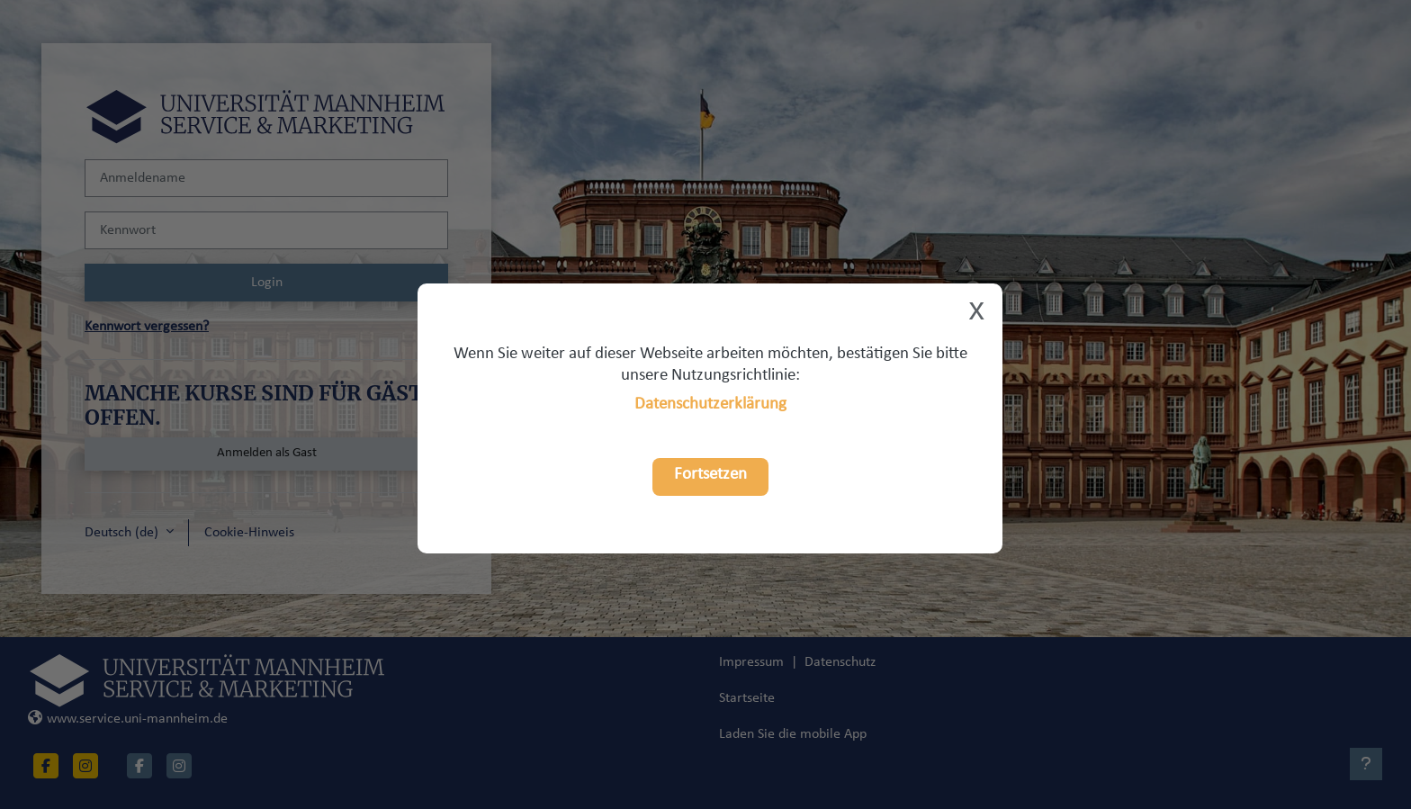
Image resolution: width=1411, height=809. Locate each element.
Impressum (751, 662)
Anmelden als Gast (267, 453)
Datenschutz (840, 662)
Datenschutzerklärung (710, 404)
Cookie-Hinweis (249, 533)
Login (267, 282)
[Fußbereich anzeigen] (1366, 764)
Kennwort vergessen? (147, 326)
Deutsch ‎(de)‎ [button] (123, 533)
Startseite (747, 698)
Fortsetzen (710, 474)
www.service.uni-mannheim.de (128, 719)
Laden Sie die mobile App (793, 734)
